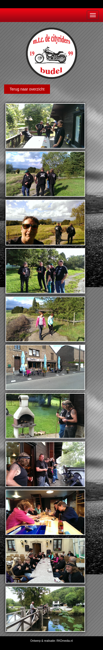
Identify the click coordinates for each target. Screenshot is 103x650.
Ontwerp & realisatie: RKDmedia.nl (51, 640)
